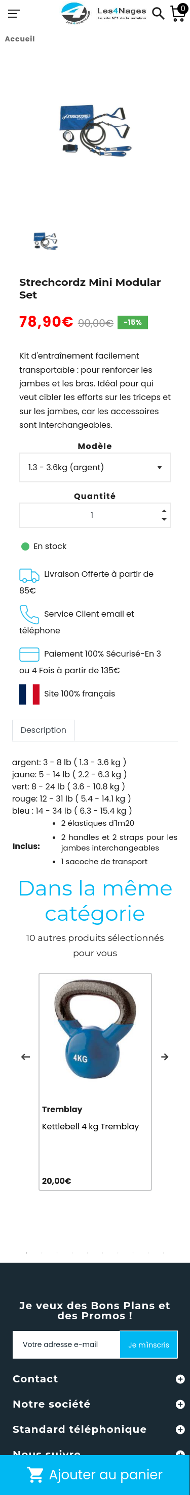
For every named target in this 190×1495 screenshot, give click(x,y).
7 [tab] (118, 1253)
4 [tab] (72, 1253)
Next (165, 1057)
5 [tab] (88, 1253)
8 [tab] (133, 1253)
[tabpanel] (95, 1082)
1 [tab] (27, 1253)
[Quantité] (95, 515)
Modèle (95, 446)
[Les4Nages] (103, 13)
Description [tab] (43, 730)
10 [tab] (164, 1253)
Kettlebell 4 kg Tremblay (90, 1126)
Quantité (95, 496)
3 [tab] (57, 1253)
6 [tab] (103, 1253)
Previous (25, 1057)
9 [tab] (148, 1253)
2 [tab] (42, 1253)
